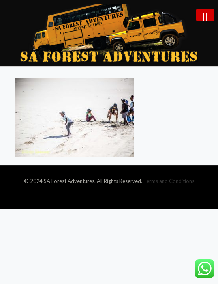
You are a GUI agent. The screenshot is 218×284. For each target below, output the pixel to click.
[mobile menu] (205, 15)
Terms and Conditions (168, 181)
